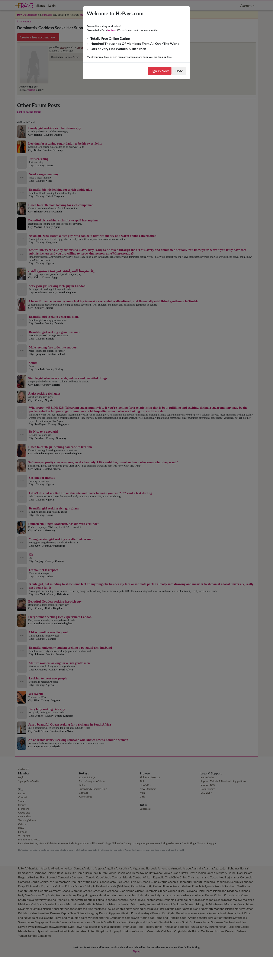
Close (179, 71)
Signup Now (160, 71)
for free (111, 30)
